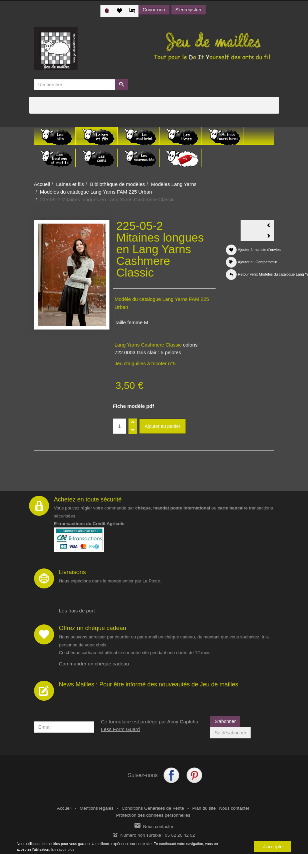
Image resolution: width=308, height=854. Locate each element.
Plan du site (204, 808)
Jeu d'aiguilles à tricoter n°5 (145, 363)
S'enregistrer (189, 9)
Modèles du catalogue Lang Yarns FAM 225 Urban (96, 192)
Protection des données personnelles (153, 815)
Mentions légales (96, 808)
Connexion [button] (154, 9)
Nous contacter (234, 808)
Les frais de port (77, 610)
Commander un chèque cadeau (94, 663)
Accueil (42, 184)
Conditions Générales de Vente (153, 808)
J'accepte (273, 846)
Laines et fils (70, 184)
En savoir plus (62, 849)
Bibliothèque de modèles (117, 184)
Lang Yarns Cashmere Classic (148, 345)
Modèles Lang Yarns (174, 184)
